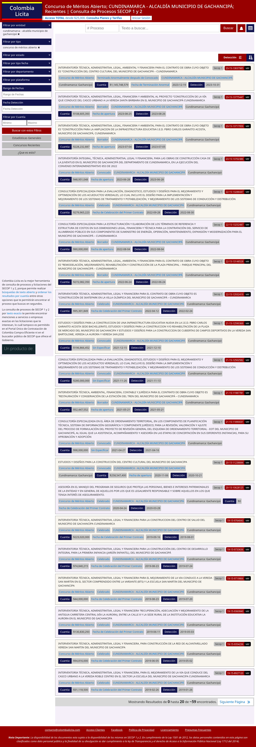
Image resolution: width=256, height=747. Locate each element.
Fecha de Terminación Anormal (150, 85)
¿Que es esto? (26, 152)
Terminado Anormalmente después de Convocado (127, 78)
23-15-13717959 (234, 126)
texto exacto (14, 313)
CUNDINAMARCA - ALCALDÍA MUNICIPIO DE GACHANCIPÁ (196, 78)
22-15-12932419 (234, 294)
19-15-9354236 (235, 644)
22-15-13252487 (234, 224)
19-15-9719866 (235, 578)
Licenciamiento (170, 730)
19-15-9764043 (235, 520)
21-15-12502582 (234, 360)
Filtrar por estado (13, 55)
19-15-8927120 (235, 673)
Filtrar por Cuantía (14, 117)
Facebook (116, 730)
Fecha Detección (13, 102)
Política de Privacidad (141, 730)
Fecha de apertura (104, 113)
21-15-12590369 (234, 323)
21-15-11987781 (234, 392)
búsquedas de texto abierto (18, 292)
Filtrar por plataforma (16, 80)
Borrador (102, 106)
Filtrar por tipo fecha (15, 63)
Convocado (104, 172)
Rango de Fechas (13, 88)
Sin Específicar (101, 347)
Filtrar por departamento (18, 71)
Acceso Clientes (95, 730)
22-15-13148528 (234, 261)
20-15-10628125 (234, 487)
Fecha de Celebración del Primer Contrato (118, 212)
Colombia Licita (22, 11)
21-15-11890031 (234, 421)
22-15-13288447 (234, 191)
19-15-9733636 (235, 549)
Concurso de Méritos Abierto (76, 78)
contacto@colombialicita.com (62, 730)
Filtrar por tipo (12, 41)
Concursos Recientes (26, 145)
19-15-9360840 (235, 611)
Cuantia (101, 85)
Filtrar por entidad (14, 25)
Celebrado (103, 205)
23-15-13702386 (234, 158)
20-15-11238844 (234, 462)
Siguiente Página (235, 701)
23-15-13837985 (234, 68)
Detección (230, 57)
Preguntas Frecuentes (198, 730)
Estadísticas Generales (26, 138)
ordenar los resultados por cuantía (26, 294)
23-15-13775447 (234, 97)
